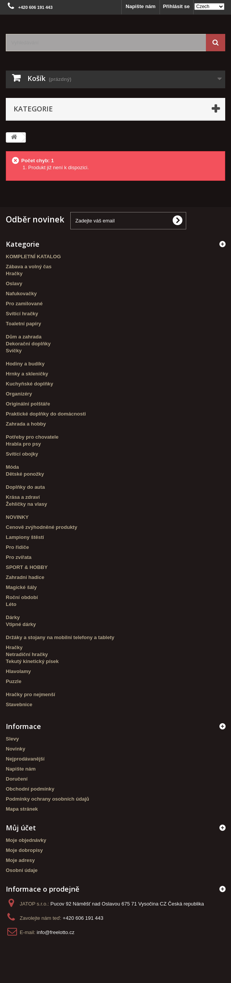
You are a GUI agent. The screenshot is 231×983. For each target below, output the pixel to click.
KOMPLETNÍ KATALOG (33, 256)
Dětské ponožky (25, 474)
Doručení (16, 779)
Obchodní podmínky (30, 789)
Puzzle (13, 681)
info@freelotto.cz (56, 932)
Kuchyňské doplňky (29, 384)
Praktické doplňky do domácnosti (46, 414)
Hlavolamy (18, 671)
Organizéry (19, 394)
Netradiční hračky (27, 654)
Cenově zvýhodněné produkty (41, 527)
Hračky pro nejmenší (30, 694)
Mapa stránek (22, 809)
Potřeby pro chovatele (32, 437)
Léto (11, 604)
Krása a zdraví (23, 497)
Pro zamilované (24, 303)
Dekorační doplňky (28, 344)
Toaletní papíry (23, 324)
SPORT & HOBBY (27, 567)
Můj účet (21, 827)
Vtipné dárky (21, 624)
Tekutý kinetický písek (32, 661)
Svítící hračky (22, 313)
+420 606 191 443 (83, 918)
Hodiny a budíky (25, 364)
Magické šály (21, 587)
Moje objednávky (26, 840)
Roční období (22, 597)
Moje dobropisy (24, 850)
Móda (12, 467)
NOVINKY (17, 517)
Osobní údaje (21, 870)
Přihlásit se (176, 6)
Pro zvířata (18, 557)
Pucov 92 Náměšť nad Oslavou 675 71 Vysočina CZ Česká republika (127, 904)
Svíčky (14, 350)
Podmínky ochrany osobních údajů (47, 799)
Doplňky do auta (25, 487)
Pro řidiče (17, 547)
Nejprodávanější (25, 759)
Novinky (15, 749)
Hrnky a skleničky (27, 374)
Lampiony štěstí (25, 537)
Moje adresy (20, 860)
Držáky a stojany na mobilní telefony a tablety (60, 637)
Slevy (12, 739)
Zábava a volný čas (29, 266)
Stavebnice (19, 704)
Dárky (13, 617)
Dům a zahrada (23, 337)
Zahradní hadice (25, 577)
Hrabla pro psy (23, 444)
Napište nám (140, 6)
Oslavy (14, 283)
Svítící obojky (22, 454)
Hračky (14, 273)
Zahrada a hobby (26, 424)
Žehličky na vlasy (26, 504)
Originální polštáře (28, 404)
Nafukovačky (21, 293)
